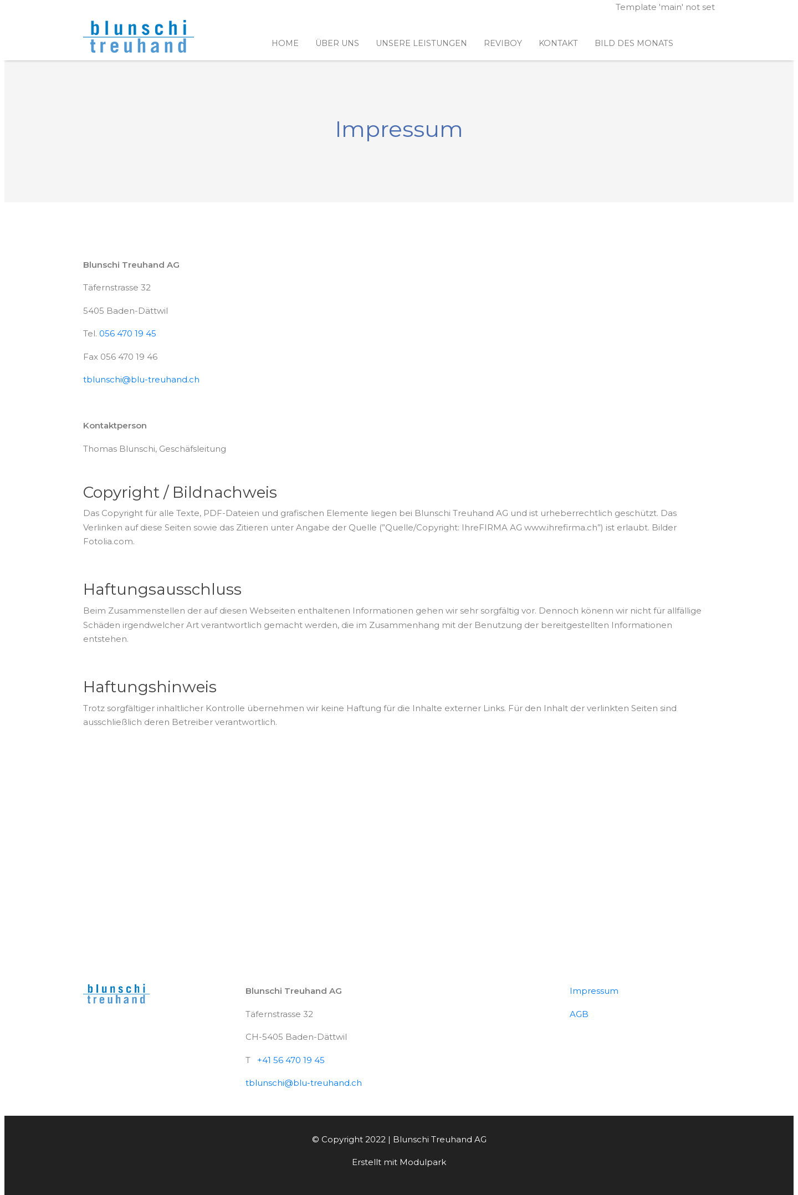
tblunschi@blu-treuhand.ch (141, 379)
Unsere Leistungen (421, 43)
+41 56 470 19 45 (291, 1060)
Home (285, 43)
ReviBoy (503, 43)
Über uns (337, 43)
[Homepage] (138, 37)
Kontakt (558, 43)
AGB (579, 1014)
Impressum (594, 990)
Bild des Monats (634, 43)
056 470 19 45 (127, 333)
